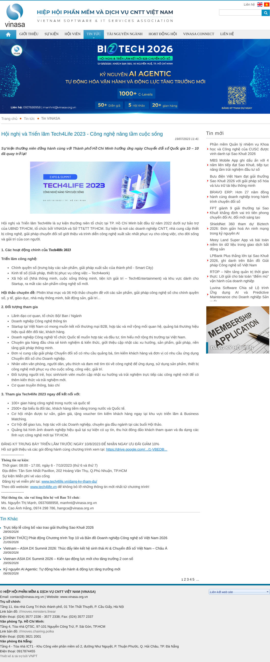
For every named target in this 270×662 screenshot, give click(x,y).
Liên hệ (249, 4)
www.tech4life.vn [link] (43, 487)
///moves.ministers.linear (37, 611)
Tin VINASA (50, 118)
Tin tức (29, 119)
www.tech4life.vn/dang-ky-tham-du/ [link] (69, 481)
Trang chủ (9, 119)
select (267, 592)
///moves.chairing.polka (36, 631)
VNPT (33, 656)
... (197, 579)
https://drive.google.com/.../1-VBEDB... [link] (136, 449)
